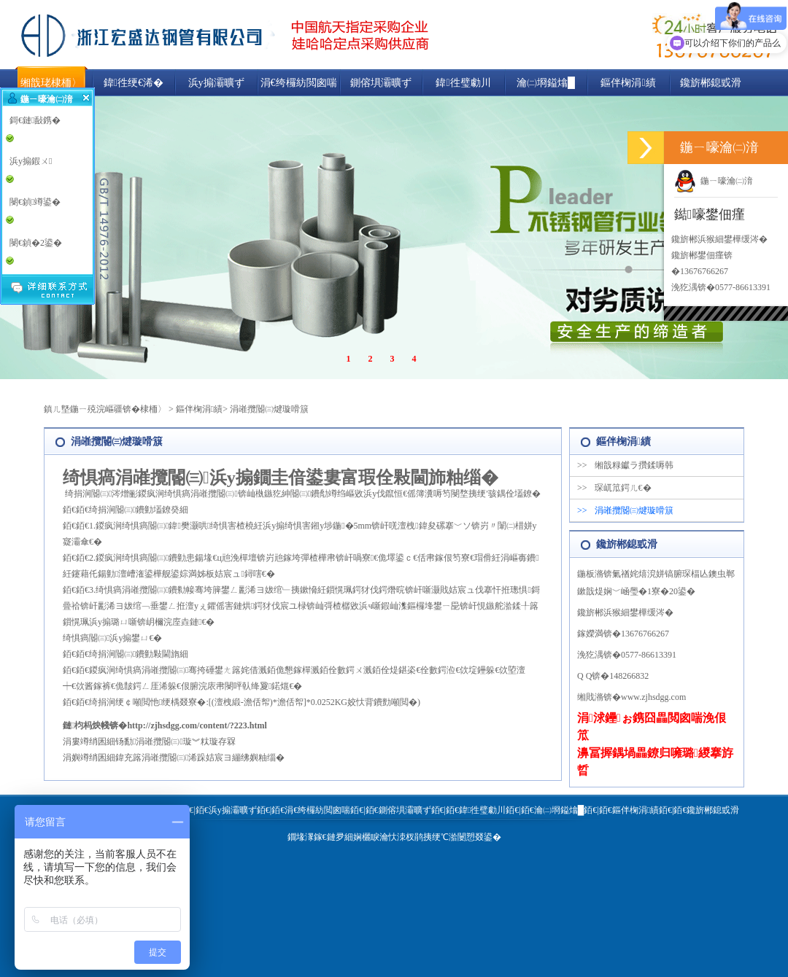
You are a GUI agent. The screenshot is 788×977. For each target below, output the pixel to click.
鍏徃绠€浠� (133, 82)
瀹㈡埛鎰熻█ (546, 82)
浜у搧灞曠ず (216, 82)
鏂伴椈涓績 (627, 82)
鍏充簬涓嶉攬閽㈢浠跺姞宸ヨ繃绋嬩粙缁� (200, 757)
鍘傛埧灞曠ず (381, 82)
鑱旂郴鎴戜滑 (710, 82)
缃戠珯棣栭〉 (51, 82)
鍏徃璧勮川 (463, 82)
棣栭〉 (153, 409)
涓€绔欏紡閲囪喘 (298, 82)
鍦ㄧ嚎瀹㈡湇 (713, 181)
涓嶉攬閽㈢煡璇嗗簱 (269, 409)
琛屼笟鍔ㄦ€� (614, 488)
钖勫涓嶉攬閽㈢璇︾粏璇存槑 (175, 741)
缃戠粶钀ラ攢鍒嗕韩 (625, 465)
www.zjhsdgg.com (653, 697)
